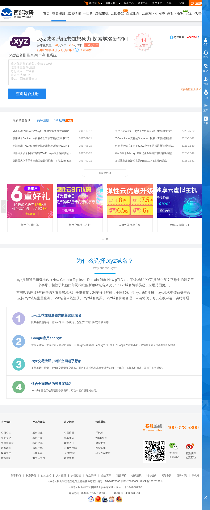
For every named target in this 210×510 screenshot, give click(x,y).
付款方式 (46, 475)
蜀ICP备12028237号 (151, 481)
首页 (46, 13)
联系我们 (6, 458)
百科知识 (182, 475)
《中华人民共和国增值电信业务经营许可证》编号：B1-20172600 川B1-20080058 (92, 481)
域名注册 (58, 13)
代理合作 (201, 13)
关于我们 (16, 475)
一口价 (88, 13)
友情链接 (76, 475)
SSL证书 (63, 120)
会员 (205, 44)
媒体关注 (6, 453)
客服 (205, 57)
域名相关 (69, 437)
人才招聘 (61, 475)
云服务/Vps (70, 447)
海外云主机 (39, 458)
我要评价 (121, 475)
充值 (205, 98)
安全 (189, 13)
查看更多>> (105, 173)
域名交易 (38, 442)
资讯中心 (129, 3)
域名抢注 (74, 13)
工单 (205, 110)
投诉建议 (136, 475)
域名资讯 (91, 475)
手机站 (99, 432)
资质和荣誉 (7, 442)
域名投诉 (151, 475)
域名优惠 (38, 432)
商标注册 (43, 120)
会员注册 (69, 432)
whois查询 (101, 437)
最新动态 (6, 447)
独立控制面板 (103, 453)
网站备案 (69, 458)
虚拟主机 (102, 13)
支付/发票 (69, 453)
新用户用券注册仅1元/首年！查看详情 (64, 50)
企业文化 (6, 437)
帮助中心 (143, 3)
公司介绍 (6, 432)
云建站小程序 (153, 13)
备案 (169, 3)
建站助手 (101, 442)
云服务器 (118, 12)
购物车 (93, 3)
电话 (205, 71)
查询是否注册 (27, 94)
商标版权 (175, 12)
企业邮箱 (133, 13)
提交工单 (157, 3)
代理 (205, 83)
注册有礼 (199, 3)
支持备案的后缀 (191, 89)
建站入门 (69, 442)
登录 (181, 3)
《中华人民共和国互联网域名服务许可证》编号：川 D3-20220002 (105, 487)
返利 (205, 123)
